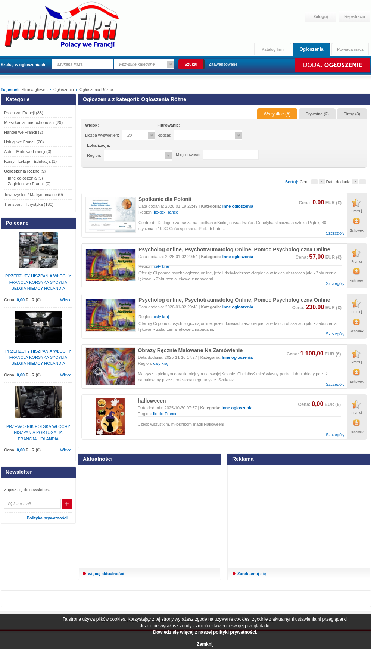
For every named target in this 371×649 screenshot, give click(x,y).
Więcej (66, 300)
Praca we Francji (23, 113)
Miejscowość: (188, 154)
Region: (94, 155)
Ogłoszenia (311, 49)
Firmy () (352, 114)
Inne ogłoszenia (237, 206)
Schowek (357, 230)
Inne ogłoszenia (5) (25, 178)
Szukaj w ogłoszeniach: (24, 64)
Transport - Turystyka (28, 204)
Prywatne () (317, 114)
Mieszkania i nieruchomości (33, 122)
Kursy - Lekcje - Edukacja (30, 161)
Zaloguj (320, 16)
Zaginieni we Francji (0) (29, 183)
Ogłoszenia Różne (25, 171)
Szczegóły (335, 233)
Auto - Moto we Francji (28, 151)
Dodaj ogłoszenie (332, 65)
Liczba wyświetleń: (102, 135)
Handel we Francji (23, 132)
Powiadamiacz (350, 49)
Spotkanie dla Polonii (164, 199)
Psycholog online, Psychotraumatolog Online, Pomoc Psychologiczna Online (234, 249)
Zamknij (205, 644)
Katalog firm (273, 49)
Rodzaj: (164, 135)
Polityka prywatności (47, 518)
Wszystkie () (277, 114)
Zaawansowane (223, 64)
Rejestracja (354, 16)
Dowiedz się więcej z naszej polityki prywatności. (205, 632)
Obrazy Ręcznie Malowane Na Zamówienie (190, 350)
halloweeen (152, 401)
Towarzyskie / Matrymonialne (33, 194)
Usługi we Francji (24, 142)
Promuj (356, 211)
